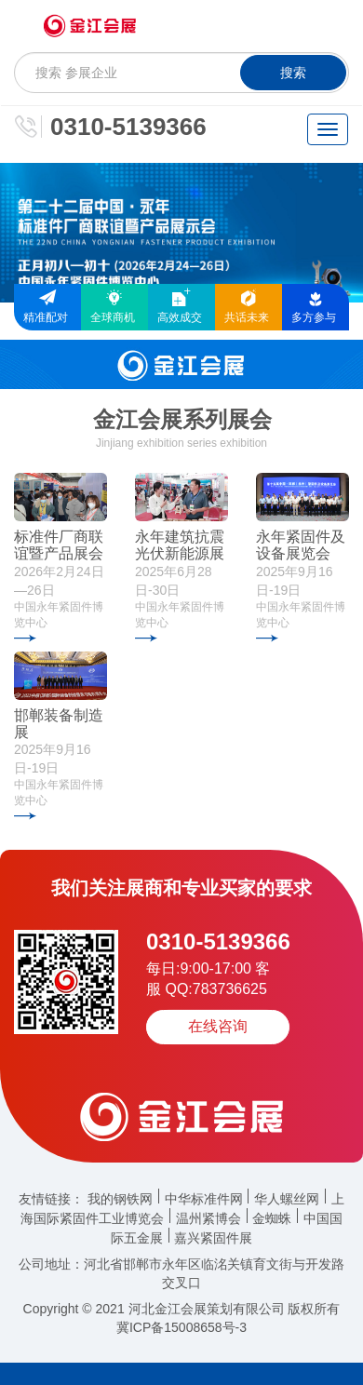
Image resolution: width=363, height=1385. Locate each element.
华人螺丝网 (286, 1198)
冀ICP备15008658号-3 (181, 1327)
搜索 (293, 72)
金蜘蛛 (271, 1218)
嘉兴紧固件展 (213, 1237)
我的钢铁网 (120, 1198)
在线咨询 (218, 1026)
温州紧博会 (208, 1218)
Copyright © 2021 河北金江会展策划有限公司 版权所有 (182, 1308)
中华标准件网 (204, 1198)
